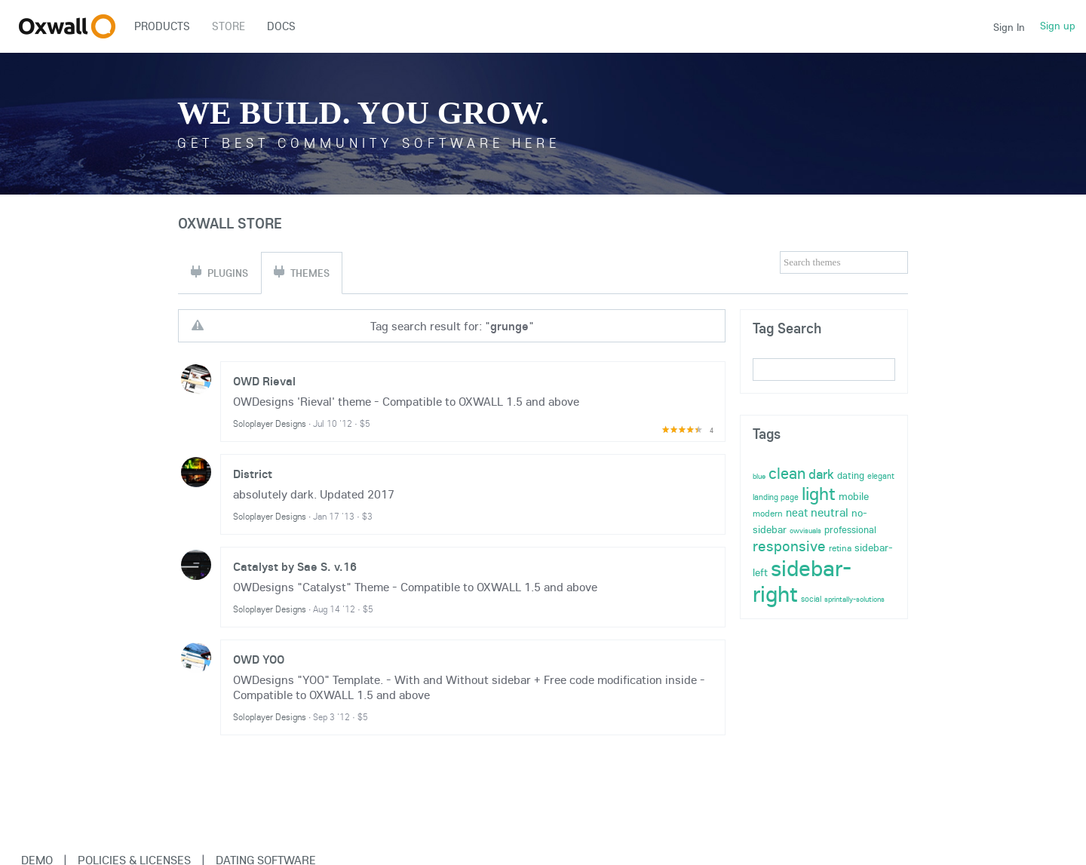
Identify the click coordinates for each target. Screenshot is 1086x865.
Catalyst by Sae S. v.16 (295, 566)
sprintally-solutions (854, 599)
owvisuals (805, 530)
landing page (776, 497)
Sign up (1057, 25)
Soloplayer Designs (269, 423)
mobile (854, 496)
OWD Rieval (264, 380)
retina (840, 548)
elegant (880, 476)
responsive (789, 545)
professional (850, 529)
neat (797, 512)
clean (786, 473)
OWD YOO (258, 659)
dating (850, 475)
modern (768, 513)
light (819, 493)
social (811, 599)
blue (759, 476)
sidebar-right (802, 581)
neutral (829, 512)
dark (821, 474)
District (252, 473)
